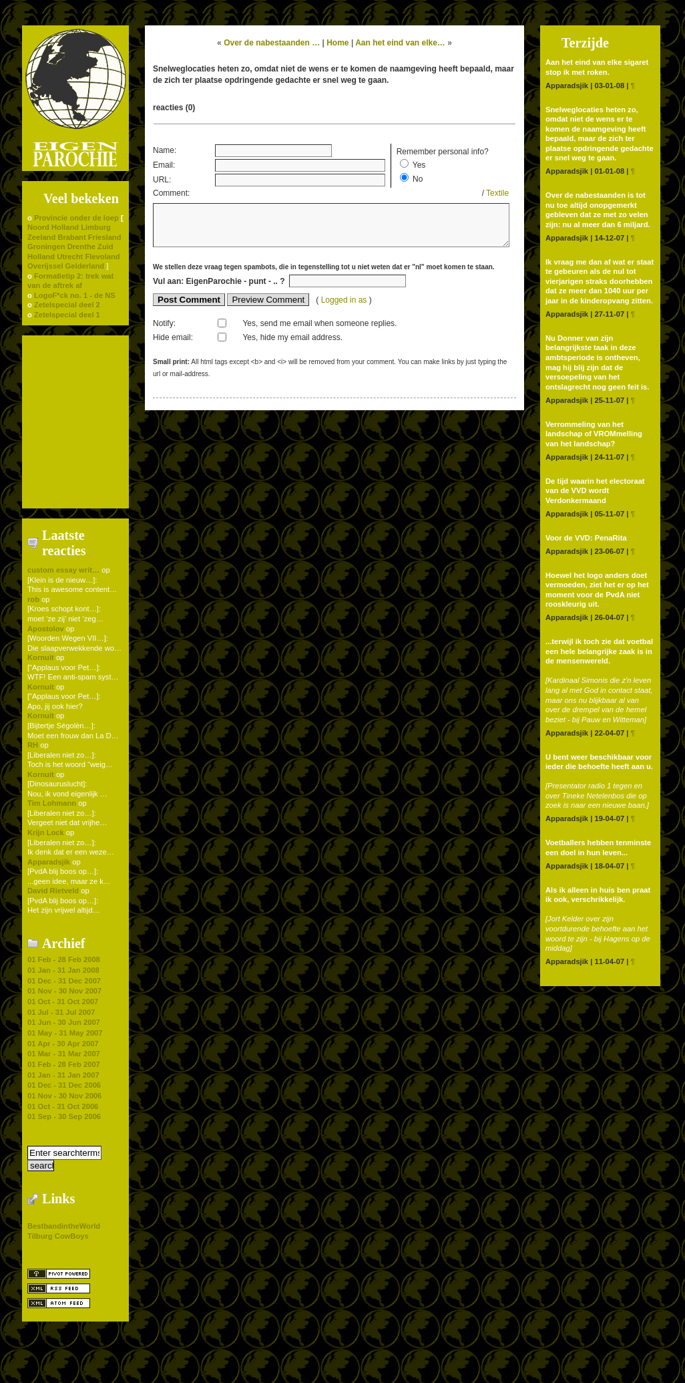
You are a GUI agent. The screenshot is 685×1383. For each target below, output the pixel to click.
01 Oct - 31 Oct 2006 (62, 1106)
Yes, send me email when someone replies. (319, 330)
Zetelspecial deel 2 (67, 305)
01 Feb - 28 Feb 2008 (63, 959)
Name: (164, 150)
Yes (419, 165)
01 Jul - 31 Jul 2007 (61, 1012)
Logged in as (345, 306)
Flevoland (102, 257)
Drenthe (81, 247)
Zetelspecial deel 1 (67, 315)
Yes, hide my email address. (292, 344)
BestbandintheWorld (63, 1226)
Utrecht (70, 257)
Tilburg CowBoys (58, 1236)
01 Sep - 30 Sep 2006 (64, 1116)
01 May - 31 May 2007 (65, 1033)
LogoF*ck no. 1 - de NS (75, 295)
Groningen (46, 247)
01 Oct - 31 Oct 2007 (62, 1001)
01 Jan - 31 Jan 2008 (63, 970)
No (418, 179)
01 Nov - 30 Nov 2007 (64, 991)
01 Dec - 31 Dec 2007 (64, 981)
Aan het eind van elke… (400, 42)
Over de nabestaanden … (272, 42)
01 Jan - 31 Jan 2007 (63, 1075)
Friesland (105, 237)
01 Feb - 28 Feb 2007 (63, 1064)
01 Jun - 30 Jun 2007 (63, 1022)
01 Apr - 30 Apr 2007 (63, 1044)
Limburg (96, 227)
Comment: (171, 193)
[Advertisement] (75, 421)
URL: (162, 179)
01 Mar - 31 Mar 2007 (63, 1054)
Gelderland (84, 266)
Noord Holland (53, 227)
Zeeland (41, 237)
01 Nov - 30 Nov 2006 (64, 1096)
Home (337, 42)
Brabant (71, 237)
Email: (164, 165)
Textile (497, 193)
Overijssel (45, 266)
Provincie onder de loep (76, 218)
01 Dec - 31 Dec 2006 (64, 1085)
